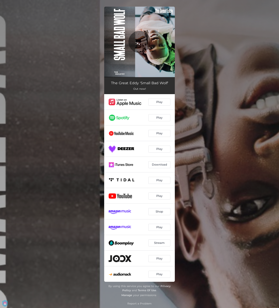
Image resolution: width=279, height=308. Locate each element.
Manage (126, 295)
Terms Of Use (147, 290)
